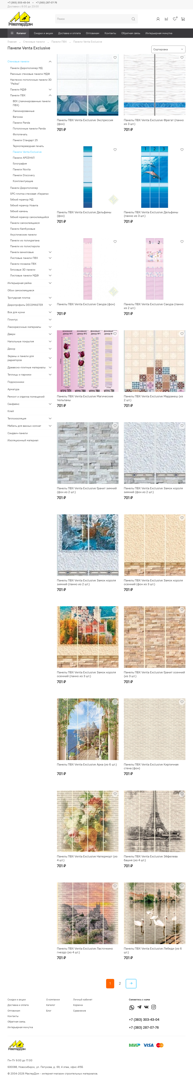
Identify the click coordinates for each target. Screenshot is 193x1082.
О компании (53, 999)
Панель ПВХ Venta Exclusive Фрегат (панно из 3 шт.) (154, 122)
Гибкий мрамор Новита (24, 205)
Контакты (110, 33)
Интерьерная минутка (159, 33)
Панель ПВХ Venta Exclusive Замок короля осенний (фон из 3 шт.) (153, 582)
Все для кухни (16, 312)
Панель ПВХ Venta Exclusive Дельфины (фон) (84, 214)
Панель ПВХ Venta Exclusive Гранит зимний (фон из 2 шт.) (87, 490)
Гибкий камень (19, 211)
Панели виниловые (22, 252)
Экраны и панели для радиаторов (21, 358)
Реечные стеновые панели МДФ (30, 74)
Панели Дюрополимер (24, 188)
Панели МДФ (18, 89)
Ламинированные (23, 111)
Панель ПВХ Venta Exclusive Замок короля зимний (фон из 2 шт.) (153, 490)
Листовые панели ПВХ (24, 258)
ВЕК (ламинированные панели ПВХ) (32, 103)
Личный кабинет (82, 999)
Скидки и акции (43, 33)
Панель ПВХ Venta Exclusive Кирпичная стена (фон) (151, 766)
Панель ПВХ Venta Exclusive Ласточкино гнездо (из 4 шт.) (85, 950)
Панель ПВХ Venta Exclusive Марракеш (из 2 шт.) (153, 398)
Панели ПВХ (59, 41)
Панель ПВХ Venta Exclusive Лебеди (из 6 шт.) (153, 950)
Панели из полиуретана (24, 240)
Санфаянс (13, 404)
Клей (11, 411)
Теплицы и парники (19, 374)
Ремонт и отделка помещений (26, 396)
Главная (12, 41)
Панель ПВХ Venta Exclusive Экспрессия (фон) (85, 122)
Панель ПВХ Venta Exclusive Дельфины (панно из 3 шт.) (151, 214)
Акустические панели (23, 234)
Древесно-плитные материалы (27, 367)
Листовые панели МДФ (24, 275)
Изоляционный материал (23, 440)
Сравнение (79, 1010)
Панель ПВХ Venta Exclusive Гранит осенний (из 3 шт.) (154, 674)
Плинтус (13, 319)
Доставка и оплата (69, 33)
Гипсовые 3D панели (22, 269)
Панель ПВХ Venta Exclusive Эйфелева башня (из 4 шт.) (151, 858)
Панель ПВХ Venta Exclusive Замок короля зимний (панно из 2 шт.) (86, 582)
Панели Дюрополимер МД (26, 68)
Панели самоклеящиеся (25, 223)
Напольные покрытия (21, 341)
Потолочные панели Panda (29, 128)
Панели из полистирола (25, 246)
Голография (20, 163)
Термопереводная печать (28, 146)
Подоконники (16, 382)
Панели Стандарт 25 (25, 140)
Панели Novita (22, 169)
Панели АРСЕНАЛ (24, 157)
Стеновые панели (34, 41)
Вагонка (18, 117)
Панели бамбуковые (22, 228)
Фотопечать (20, 134)
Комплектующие (23, 181)
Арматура (13, 389)
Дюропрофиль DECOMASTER (25, 305)
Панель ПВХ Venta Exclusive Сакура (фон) (86, 304)
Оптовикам (92, 33)
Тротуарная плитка (19, 297)
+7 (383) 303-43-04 (19, 2)
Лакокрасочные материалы (24, 327)
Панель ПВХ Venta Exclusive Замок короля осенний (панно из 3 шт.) (86, 674)
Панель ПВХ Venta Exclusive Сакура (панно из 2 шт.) (154, 306)
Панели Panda (21, 122)
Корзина (78, 1005)
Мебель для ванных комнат (24, 425)
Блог (48, 1010)
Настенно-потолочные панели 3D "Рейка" (31, 81)
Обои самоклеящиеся (21, 290)
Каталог (18, 33)
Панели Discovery (24, 175)
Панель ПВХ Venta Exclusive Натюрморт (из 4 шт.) (87, 858)
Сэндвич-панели (18, 433)
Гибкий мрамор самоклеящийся (29, 217)
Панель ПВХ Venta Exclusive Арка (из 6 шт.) (87, 764)
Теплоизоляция (17, 418)
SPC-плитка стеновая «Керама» (29, 193)
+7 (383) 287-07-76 (46, 2)
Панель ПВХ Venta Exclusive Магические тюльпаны (85, 398)
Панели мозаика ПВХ (23, 263)
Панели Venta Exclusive (27, 152)
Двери (11, 334)
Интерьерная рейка (19, 283)
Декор (11, 348)
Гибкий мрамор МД (21, 199)
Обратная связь (130, 33)
